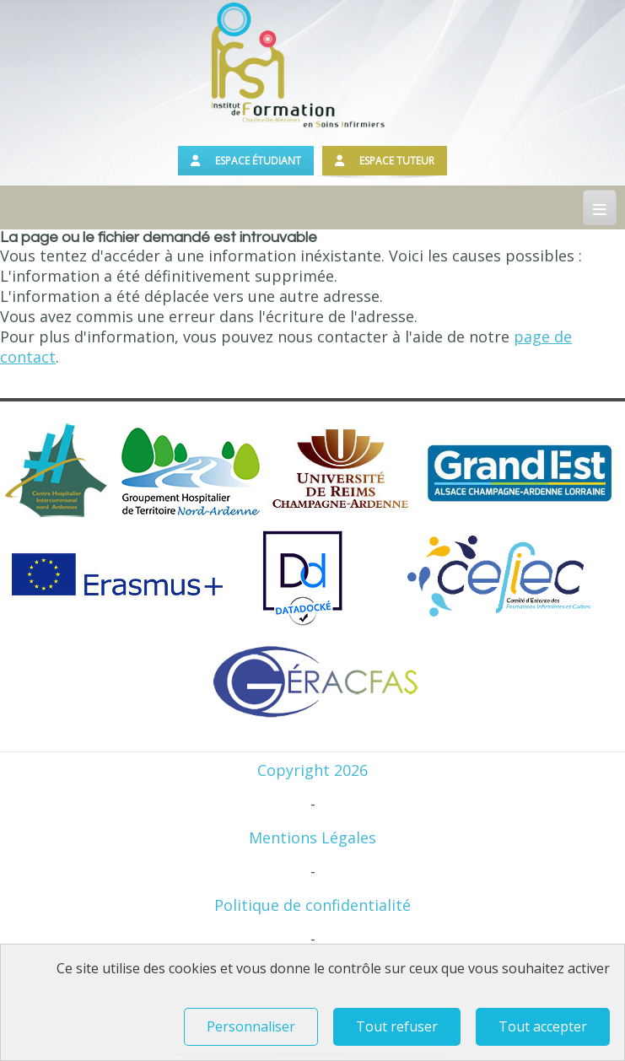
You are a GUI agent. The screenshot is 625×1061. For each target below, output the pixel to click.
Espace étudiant (246, 160)
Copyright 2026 (312, 770)
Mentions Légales (312, 837)
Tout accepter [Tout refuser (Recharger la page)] (542, 1026)
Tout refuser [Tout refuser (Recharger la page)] (397, 1026)
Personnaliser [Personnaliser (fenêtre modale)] (251, 1026)
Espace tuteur (384, 160)
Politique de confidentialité (312, 905)
